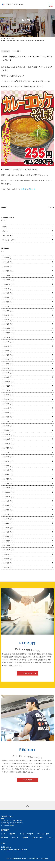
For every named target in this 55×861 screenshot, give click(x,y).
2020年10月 (8, 550)
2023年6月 (7, 408)
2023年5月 (7, 412)
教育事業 (13, 834)
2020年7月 (7, 563)
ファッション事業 (43, 834)
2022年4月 (7, 470)
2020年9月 (7, 554)
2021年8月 (7, 505)
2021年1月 (7, 536)
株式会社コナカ (6, 847)
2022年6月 (7, 461)
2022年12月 (8, 435)
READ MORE (27, 677)
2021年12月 (8, 488)
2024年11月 (8, 333)
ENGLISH (4, 837)
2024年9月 (7, 342)
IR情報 (4, 227)
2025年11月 (8, 280)
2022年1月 (7, 483)
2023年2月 (7, 426)
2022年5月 (7, 466)
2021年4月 (7, 523)
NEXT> (51, 207)
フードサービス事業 (26, 834)
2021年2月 (7, 532)
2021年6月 (7, 514)
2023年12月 (8, 381)
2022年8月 (7, 452)
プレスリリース (7, 235)
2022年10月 (8, 443)
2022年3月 (7, 474)
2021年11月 (8, 492)
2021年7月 (7, 510)
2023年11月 (8, 386)
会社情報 (15, 837)
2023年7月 (7, 404)
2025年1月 (7, 324)
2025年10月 (8, 284)
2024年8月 (7, 346)
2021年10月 (8, 496)
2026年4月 (7, 257)
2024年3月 (7, 368)
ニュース (50, 837)
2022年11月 (8, 439)
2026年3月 (7, 262)
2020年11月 (8, 545)
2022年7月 (7, 457)
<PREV (3, 207)
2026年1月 (7, 271)
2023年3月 (7, 421)
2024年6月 (7, 355)
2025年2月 (7, 319)
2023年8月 (7, 399)
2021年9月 (7, 501)
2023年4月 (7, 417)
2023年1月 (7, 430)
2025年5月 (7, 306)
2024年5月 (7, 359)
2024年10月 (8, 337)
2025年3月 (7, 315)
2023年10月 (8, 390)
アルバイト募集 (38, 837)
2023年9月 (7, 395)
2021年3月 (7, 527)
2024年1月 (7, 377)
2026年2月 (7, 266)
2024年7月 (7, 350)
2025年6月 (7, 302)
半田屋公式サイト (28, 189)
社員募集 (25, 837)
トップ (3, 38)
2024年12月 (8, 328)
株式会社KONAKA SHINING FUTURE (14, 849)
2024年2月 (7, 373)
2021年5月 (7, 519)
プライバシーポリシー (10, 240)
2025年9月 (7, 288)
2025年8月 (7, 293)
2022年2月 (7, 479)
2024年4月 (7, 364)
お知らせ (5, 231)
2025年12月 (8, 275)
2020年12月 (8, 541)
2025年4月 (7, 311)
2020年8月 (7, 558)
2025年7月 (7, 297)
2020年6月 (7, 567)
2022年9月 (7, 448)
